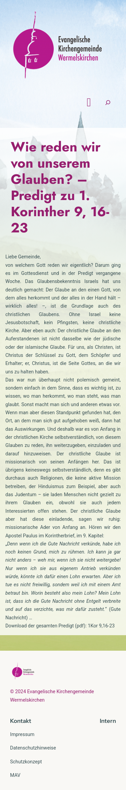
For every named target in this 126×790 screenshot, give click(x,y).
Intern (108, 720)
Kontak (19, 720)
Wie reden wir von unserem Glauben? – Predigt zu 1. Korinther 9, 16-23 (60, 187)
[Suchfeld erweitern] (108, 102)
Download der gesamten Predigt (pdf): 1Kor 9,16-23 (60, 625)
